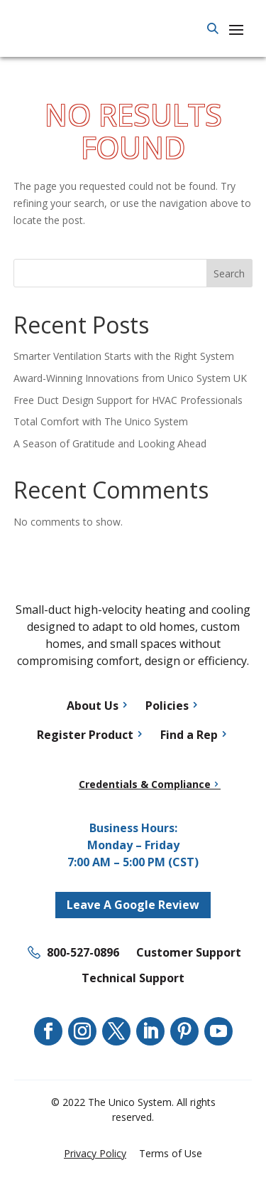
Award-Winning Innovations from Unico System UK (130, 378)
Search (229, 273)
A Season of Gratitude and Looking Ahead (109, 443)
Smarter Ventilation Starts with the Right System (123, 356)
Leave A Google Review (133, 905)
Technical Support (133, 978)
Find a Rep (189, 735)
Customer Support (188, 952)
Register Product (85, 735)
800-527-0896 (83, 952)
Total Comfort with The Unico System (100, 421)
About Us (92, 705)
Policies (167, 705)
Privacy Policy (95, 1153)
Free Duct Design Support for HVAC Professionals (128, 400)
